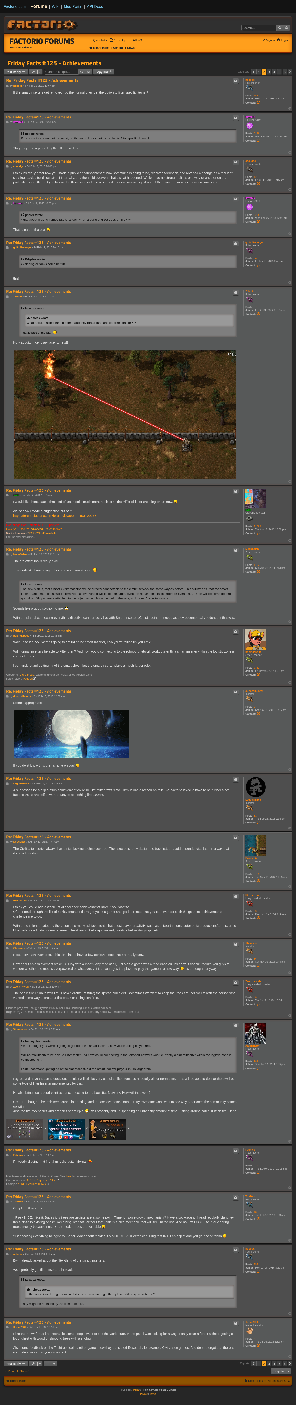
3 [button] (269, 72)
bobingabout (253, 651)
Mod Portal (73, 6)
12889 (257, 526)
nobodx (250, 79)
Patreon (28, 678)
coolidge (250, 161)
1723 (256, 565)
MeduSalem (252, 549)
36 (255, 958)
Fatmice (250, 1149)
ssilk (248, 509)
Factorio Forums (42, 41)
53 (255, 911)
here (68, 1176)
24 (255, 706)
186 (256, 1212)
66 (255, 997)
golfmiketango (254, 242)
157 (256, 95)
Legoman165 (253, 799)
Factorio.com (15, 6)
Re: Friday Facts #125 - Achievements (42, 80)
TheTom (250, 1196)
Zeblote (249, 291)
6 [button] (285, 72)
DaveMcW (251, 858)
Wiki (55, 6)
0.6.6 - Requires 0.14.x (41, 1180)
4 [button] (274, 72)
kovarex (250, 116)
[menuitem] (120, 40)
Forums (39, 6)
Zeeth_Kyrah (253, 981)
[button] (253, 72)
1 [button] (258, 72)
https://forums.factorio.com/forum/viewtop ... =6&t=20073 (54, 516)
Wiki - (39, 533)
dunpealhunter (254, 691)
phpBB (136, 1390)
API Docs (95, 6)
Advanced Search (41, 529)
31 (255, 815)
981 (256, 1061)
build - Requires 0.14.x (32, 1184)
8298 (256, 133)
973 (256, 307)
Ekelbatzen (252, 895)
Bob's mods (26, 674)
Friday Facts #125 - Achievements (54, 63)
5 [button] (279, 72)
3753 (256, 874)
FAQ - (32, 533)
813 (256, 1165)
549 (256, 258)
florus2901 (251, 1322)
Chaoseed (251, 943)
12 (255, 177)
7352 (256, 667)
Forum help (49, 533)
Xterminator (252, 1045)
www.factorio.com (22, 47)
